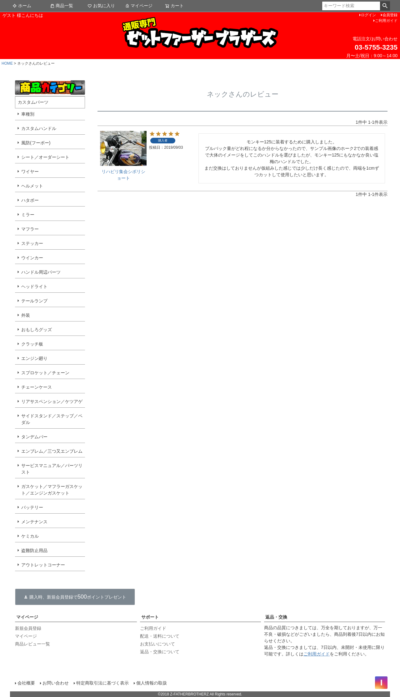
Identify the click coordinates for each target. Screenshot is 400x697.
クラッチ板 (32, 343)
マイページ (138, 5)
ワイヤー (30, 171)
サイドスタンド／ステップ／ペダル (51, 419)
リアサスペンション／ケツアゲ (51, 401)
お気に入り (101, 5)
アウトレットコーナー (43, 564)
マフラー (30, 229)
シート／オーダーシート (45, 157)
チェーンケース (36, 387)
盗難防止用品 (34, 550)
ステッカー (32, 243)
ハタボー (30, 200)
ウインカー (32, 257)
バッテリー (32, 507)
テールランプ (34, 300)
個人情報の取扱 (151, 682)
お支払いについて (157, 643)
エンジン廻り (34, 358)
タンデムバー (34, 436)
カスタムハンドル (38, 128)
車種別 (27, 114)
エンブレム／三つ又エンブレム (51, 451)
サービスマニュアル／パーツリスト (51, 469)
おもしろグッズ (36, 329)
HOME (7, 63)
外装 (25, 315)
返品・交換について (159, 651)
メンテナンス (34, 521)
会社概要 (26, 682)
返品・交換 (276, 617)
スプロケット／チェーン (45, 372)
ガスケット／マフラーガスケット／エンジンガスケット (51, 489)
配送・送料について (159, 636)
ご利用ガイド (386, 20)
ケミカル (30, 536)
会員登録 (390, 15)
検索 (385, 6)
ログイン (368, 15)
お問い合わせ (55, 682)
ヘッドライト (34, 286)
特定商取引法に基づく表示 (102, 682)
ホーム (21, 5)
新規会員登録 (28, 628)
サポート (150, 617)
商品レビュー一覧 (32, 643)
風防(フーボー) (35, 142)
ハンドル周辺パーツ (41, 272)
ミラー (27, 214)
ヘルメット (32, 185)
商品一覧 (61, 5)
